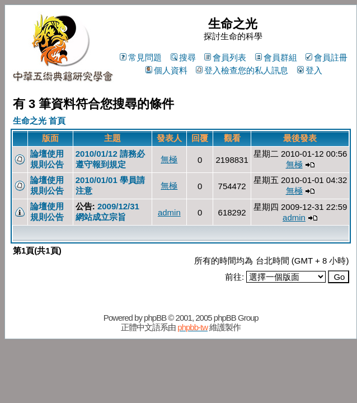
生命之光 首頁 (39, 120)
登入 (309, 70)
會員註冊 (326, 57)
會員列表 (225, 57)
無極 (169, 159)
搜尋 (183, 57)
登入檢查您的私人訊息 (242, 70)
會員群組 (276, 57)
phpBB (155, 317)
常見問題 (141, 57)
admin (169, 212)
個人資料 (166, 70)
